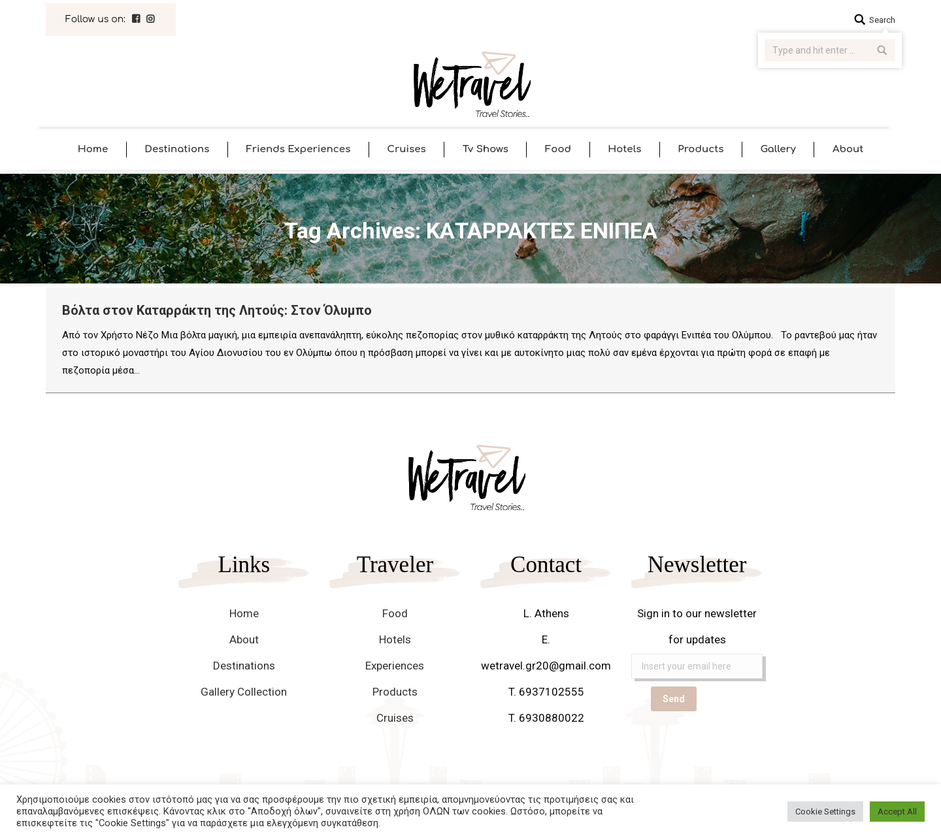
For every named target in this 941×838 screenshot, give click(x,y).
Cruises (395, 717)
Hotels (395, 639)
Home (244, 613)
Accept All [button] (897, 811)
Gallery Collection (244, 691)
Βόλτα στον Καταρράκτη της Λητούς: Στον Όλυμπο (217, 310)
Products (395, 691)
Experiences (394, 665)
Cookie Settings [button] (825, 811)
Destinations (244, 665)
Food (395, 613)
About (244, 639)
